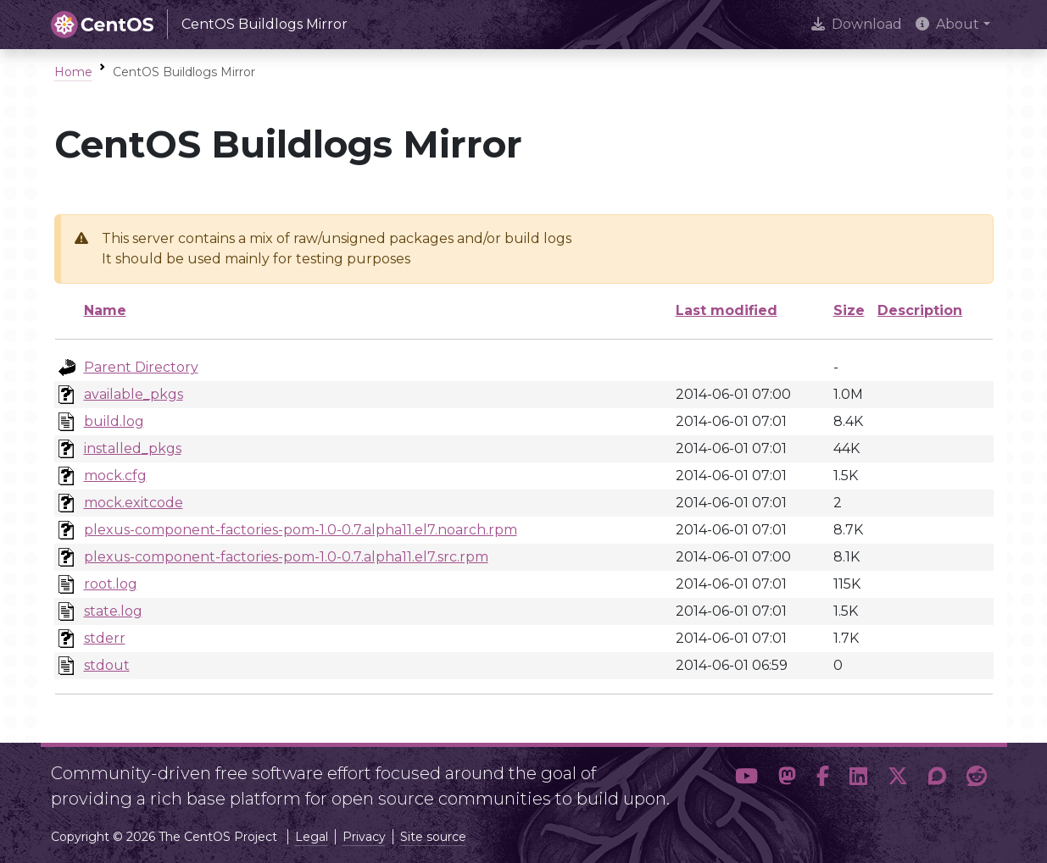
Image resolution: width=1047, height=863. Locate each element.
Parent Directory (141, 367)
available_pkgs (133, 394)
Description (919, 310)
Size (849, 310)
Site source (433, 836)
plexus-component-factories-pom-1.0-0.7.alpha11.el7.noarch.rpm (300, 530)
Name (105, 310)
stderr (104, 638)
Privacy (364, 836)
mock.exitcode (133, 503)
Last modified (726, 310)
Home (73, 72)
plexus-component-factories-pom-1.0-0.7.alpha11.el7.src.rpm (286, 557)
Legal (311, 836)
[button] (746, 779)
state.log (113, 611)
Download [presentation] (856, 24)
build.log (114, 421)
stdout (107, 665)
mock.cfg (115, 475)
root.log (110, 584)
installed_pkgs (132, 448)
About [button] (947, 24)
